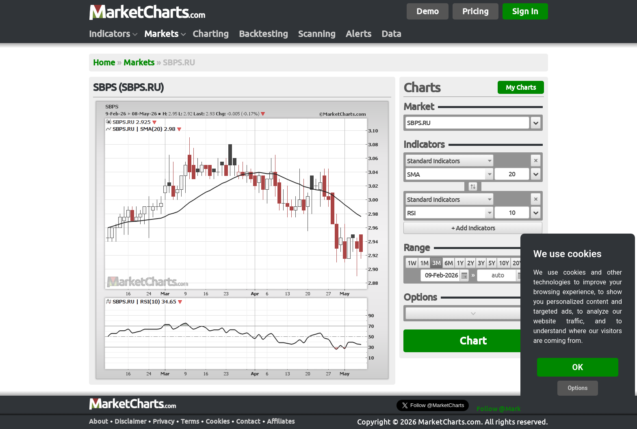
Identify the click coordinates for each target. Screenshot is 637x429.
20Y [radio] (517, 263)
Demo (427, 11)
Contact (248, 420)
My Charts (521, 87)
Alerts (358, 34)
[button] (536, 123)
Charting (211, 34)
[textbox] (467, 123)
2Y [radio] (470, 263)
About (98, 420)
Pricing (475, 11)
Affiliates (281, 420)
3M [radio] (436, 263)
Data (391, 34)
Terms (190, 420)
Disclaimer (130, 420)
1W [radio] (411, 263)
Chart (473, 341)
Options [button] (577, 388)
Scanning (317, 34)
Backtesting (263, 34)
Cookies (218, 420)
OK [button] (577, 367)
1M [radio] (424, 263)
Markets (161, 34)
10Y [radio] (504, 263)
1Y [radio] (460, 263)
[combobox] (449, 160)
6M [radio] (448, 263)
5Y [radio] (491, 263)
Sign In (525, 11)
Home (104, 62)
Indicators (109, 34)
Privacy (163, 420)
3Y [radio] (481, 263)
